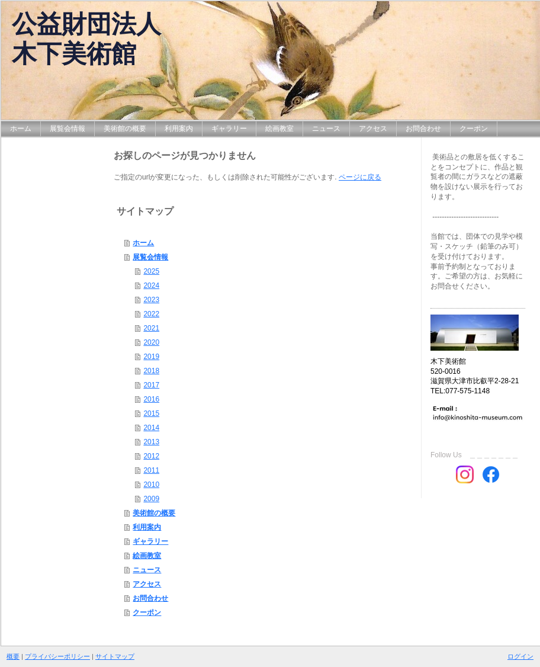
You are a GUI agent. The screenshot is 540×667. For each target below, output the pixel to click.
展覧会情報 (150, 257)
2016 (151, 399)
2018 (151, 371)
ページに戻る (360, 177)
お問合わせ (150, 598)
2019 (151, 356)
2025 (151, 271)
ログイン (520, 656)
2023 (151, 300)
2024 (151, 285)
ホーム (143, 243)
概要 (13, 656)
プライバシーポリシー (57, 656)
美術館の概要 (154, 513)
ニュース (147, 570)
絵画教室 (147, 555)
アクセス (147, 584)
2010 (151, 484)
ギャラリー (150, 541)
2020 (151, 342)
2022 (151, 314)
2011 (151, 470)
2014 (151, 428)
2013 (151, 442)
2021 (151, 328)
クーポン (147, 612)
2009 (151, 499)
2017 (151, 385)
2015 (151, 413)
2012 (151, 456)
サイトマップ (114, 656)
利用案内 (147, 527)
